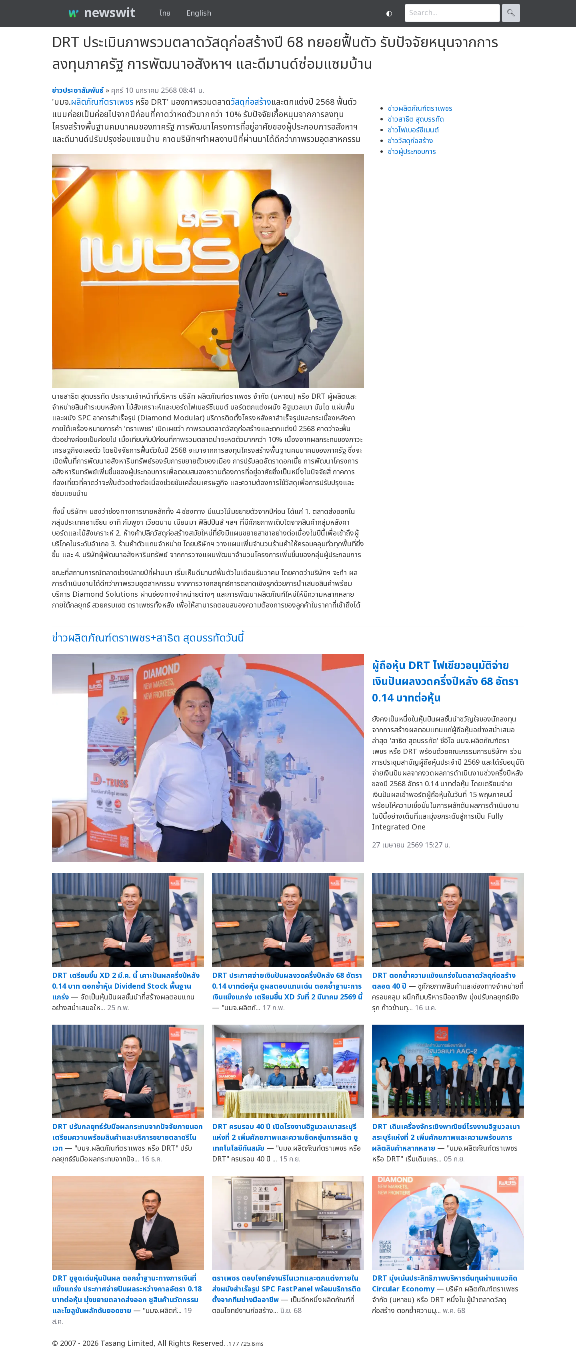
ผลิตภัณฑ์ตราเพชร (102, 102)
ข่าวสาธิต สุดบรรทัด (416, 119)
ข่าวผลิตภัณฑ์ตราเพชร (420, 108)
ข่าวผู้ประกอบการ (412, 151)
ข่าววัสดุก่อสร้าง (410, 141)
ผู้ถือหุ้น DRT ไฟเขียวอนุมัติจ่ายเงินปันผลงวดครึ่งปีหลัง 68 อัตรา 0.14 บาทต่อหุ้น (445, 682)
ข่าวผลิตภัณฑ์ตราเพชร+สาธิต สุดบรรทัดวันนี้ (148, 638)
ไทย (165, 13)
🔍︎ (511, 13)
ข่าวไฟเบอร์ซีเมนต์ (413, 130)
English (198, 13)
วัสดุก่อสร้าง (251, 102)
